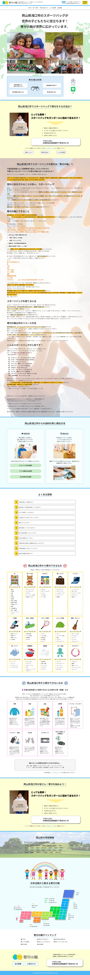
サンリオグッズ (29, 591)
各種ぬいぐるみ (29, 597)
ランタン (58, 639)
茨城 (69, 917)
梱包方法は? (44, 152)
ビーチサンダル (14, 667)
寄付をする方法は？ (44, 939)
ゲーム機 (43, 597)
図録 (12, 595)
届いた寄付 (35, 8)
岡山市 (26, 845)
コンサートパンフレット (15, 612)
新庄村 (54, 850)
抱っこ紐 (58, 669)
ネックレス (74, 669)
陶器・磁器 (43, 663)
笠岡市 (49, 845)
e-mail (73, 82)
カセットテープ (75, 641)
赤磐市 (50, 848)
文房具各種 (28, 633)
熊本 (20, 907)
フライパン (28, 663)
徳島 (32, 926)
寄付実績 (24, 944)
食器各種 (43, 661)
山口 (34, 905)
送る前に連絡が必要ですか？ (26, 553)
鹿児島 (19, 909)
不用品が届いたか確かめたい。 (26, 502)
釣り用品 (43, 639)
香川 (31, 926)
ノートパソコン (75, 589)
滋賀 (44, 925)
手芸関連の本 (14, 608)
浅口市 (26, 850)
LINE (73, 90)
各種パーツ (74, 597)
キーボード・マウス (76, 593)
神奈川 (69, 919)
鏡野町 (60, 850)
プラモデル (43, 595)
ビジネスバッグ (60, 589)
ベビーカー (59, 661)
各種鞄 (58, 597)
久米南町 (45, 852)
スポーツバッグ (60, 591)
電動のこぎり (14, 637)
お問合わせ (31, 963)
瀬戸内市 (44, 848)
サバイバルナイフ (60, 641)
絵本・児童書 (14, 610)
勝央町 (26, 852)
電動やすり (13, 635)
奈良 (46, 925)
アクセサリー (75, 661)
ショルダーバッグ (60, 593)
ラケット (43, 633)
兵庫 (46, 923)
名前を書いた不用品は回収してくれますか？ (30, 507)
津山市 (38, 845)
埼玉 (71, 915)
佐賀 (16, 907)
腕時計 (73, 663)
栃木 (71, 917)
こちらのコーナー (49, 148)
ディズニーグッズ (30, 589)
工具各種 (13, 639)
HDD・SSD (74, 591)
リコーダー (74, 639)
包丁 (27, 667)
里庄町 (43, 850)
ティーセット (44, 665)
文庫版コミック (14, 604)
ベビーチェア (59, 667)
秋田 (74, 908)
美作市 (61, 848)
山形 (74, 906)
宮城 (76, 908)
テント (58, 633)
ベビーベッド (59, 665)
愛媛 (34, 926)
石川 (49, 900)
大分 (14, 909)
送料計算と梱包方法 (60, 939)
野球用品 (43, 637)
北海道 (77, 894)
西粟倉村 (38, 852)
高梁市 (26, 848)
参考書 (12, 597)
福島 (76, 906)
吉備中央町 (58, 852)
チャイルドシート (60, 663)
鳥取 (36, 905)
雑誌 (12, 589)
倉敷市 (32, 845)
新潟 (53, 898)
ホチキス (28, 639)
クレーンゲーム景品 (30, 595)
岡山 (34, 907)
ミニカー (43, 593)
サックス (74, 637)
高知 (36, 926)
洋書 (12, 593)
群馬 (73, 917)
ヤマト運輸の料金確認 (25, 471)
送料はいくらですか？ (24, 522)
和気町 (32, 850)
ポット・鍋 (28, 661)
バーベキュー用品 (60, 635)
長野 (51, 898)
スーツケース (59, 595)
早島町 (38, 850)
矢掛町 (49, 850)
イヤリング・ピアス (76, 667)
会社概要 (59, 8)
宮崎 (16, 909)
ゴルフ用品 (43, 635)
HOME (29, 8)
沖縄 (21, 909)
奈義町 (32, 852)
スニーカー (13, 661)
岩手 (76, 904)
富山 (53, 900)
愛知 (49, 902)
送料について (28, 152)
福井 (51, 900)
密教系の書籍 (14, 602)
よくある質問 (52, 8)
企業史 (12, 598)
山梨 (49, 898)
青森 (74, 904)
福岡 (14, 907)
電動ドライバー (14, 633)
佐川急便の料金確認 (25, 477)
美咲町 (51, 852)
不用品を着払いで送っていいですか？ (28, 548)
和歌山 (48, 925)
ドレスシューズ (14, 665)
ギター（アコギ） (76, 633)
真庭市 (56, 848)
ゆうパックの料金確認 (25, 465)
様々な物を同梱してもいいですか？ (28, 533)
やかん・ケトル (29, 665)
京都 (48, 923)
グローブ (43, 641)
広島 (32, 907)
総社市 (60, 845)
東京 (69, 915)
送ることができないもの (61, 942)
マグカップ (43, 667)
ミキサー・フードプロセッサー (30, 669)
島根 (32, 905)
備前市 (38, 848)
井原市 (54, 845)
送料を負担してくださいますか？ (27, 528)
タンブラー (43, 669)
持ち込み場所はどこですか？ (26, 538)
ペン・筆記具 (29, 635)
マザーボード (75, 595)
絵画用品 (28, 637)
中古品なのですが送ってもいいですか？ (29, 517)
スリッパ (13, 663)
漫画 (12, 606)
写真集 (12, 591)
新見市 (32, 848)
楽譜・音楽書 (14, 600)
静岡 (51, 902)
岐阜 (53, 902)
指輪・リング (75, 665)
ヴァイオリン (75, 635)
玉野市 (43, 845)
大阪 (44, 923)
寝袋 (57, 637)
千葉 (73, 915)
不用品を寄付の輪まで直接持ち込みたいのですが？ (32, 543)
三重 (55, 902)
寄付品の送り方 (44, 8)
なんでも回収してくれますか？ (26, 512)
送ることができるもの (44, 942)
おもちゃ (43, 589)
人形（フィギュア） (45, 591)
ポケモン (28, 593)
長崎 (18, 907)
